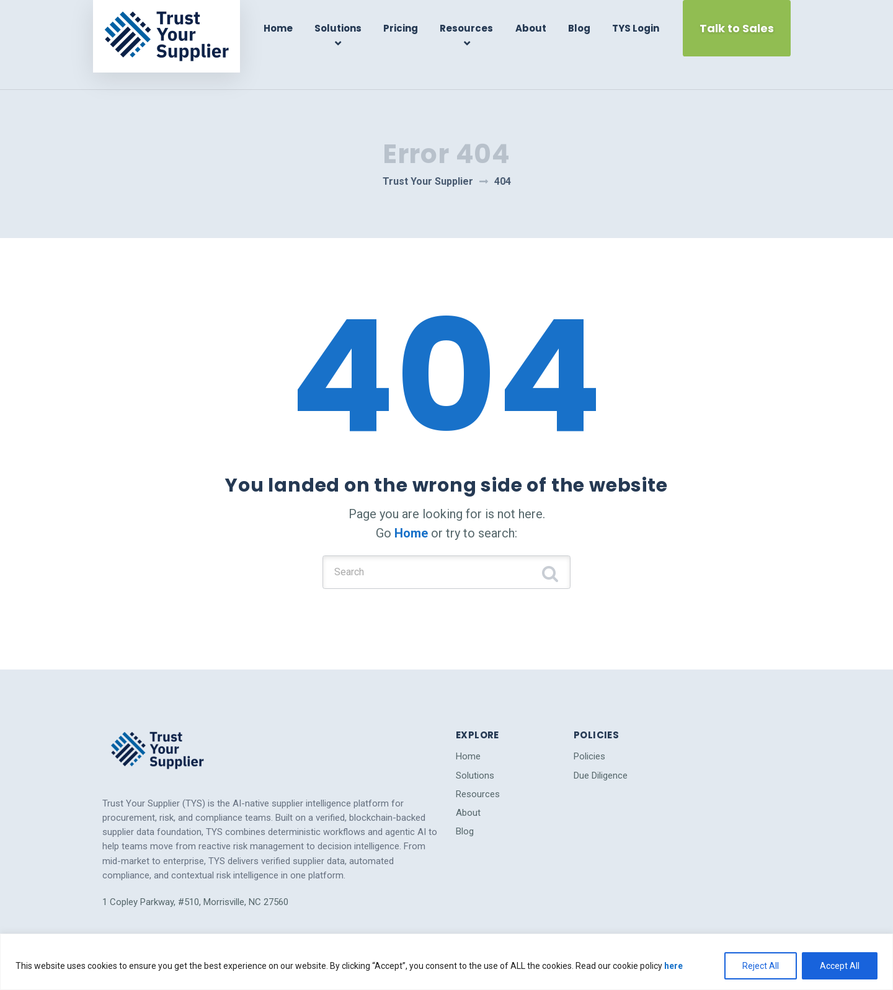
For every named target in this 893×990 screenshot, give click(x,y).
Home (286, 28)
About (531, 28)
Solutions (344, 28)
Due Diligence (601, 745)
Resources (469, 28)
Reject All (760, 966)
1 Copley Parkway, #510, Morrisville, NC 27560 (195, 872)
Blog (578, 28)
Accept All (840, 966)
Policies (589, 727)
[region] (446, 962)
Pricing (405, 28)
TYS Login (633, 28)
